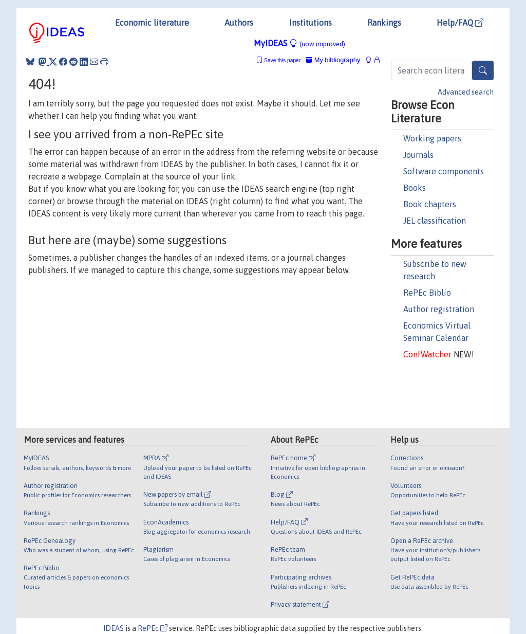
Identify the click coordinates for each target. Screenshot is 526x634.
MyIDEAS (299, 43)
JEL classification (434, 220)
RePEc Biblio (427, 292)
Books (414, 187)
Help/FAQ (460, 22)
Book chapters (429, 204)
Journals (418, 154)
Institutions (310, 22)
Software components (443, 171)
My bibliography (333, 60)
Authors (238, 22)
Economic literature (152, 22)
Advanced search (466, 92)
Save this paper (282, 60)
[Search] (483, 70)
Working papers (432, 138)
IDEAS (113, 628)
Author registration (438, 309)
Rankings (384, 22)
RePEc (152, 628)
